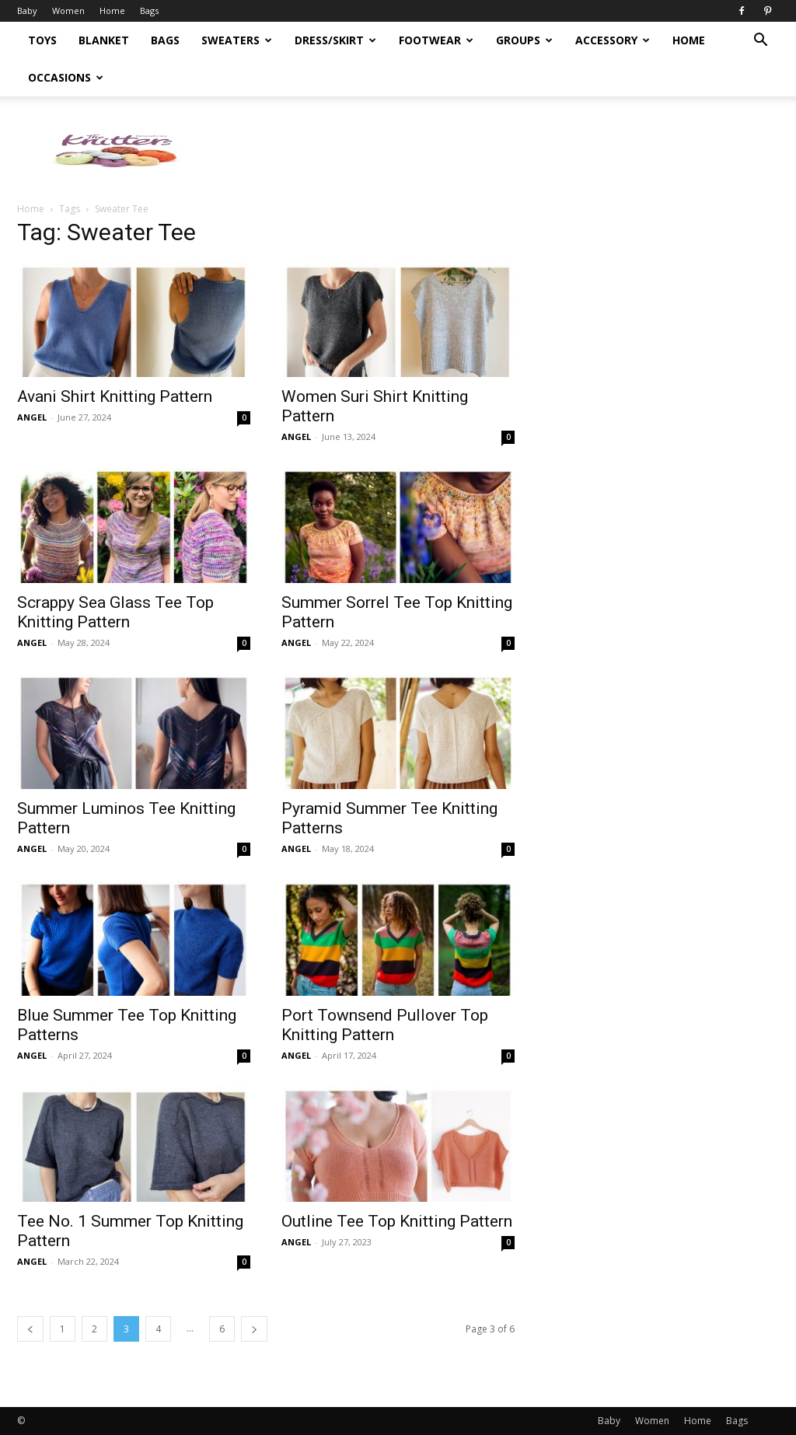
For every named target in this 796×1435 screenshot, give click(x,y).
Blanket (104, 40)
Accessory (612, 40)
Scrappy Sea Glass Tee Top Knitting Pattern (115, 612)
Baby (27, 10)
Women (68, 10)
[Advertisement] (662, 391)
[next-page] (254, 1329)
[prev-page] (30, 1329)
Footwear (436, 40)
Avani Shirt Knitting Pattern (114, 396)
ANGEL (32, 417)
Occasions (65, 77)
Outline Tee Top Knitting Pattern (396, 1221)
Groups (524, 40)
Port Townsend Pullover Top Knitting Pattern (384, 1025)
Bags (149, 10)
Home (112, 10)
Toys (42, 40)
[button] (760, 41)
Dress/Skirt (335, 40)
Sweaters (236, 40)
